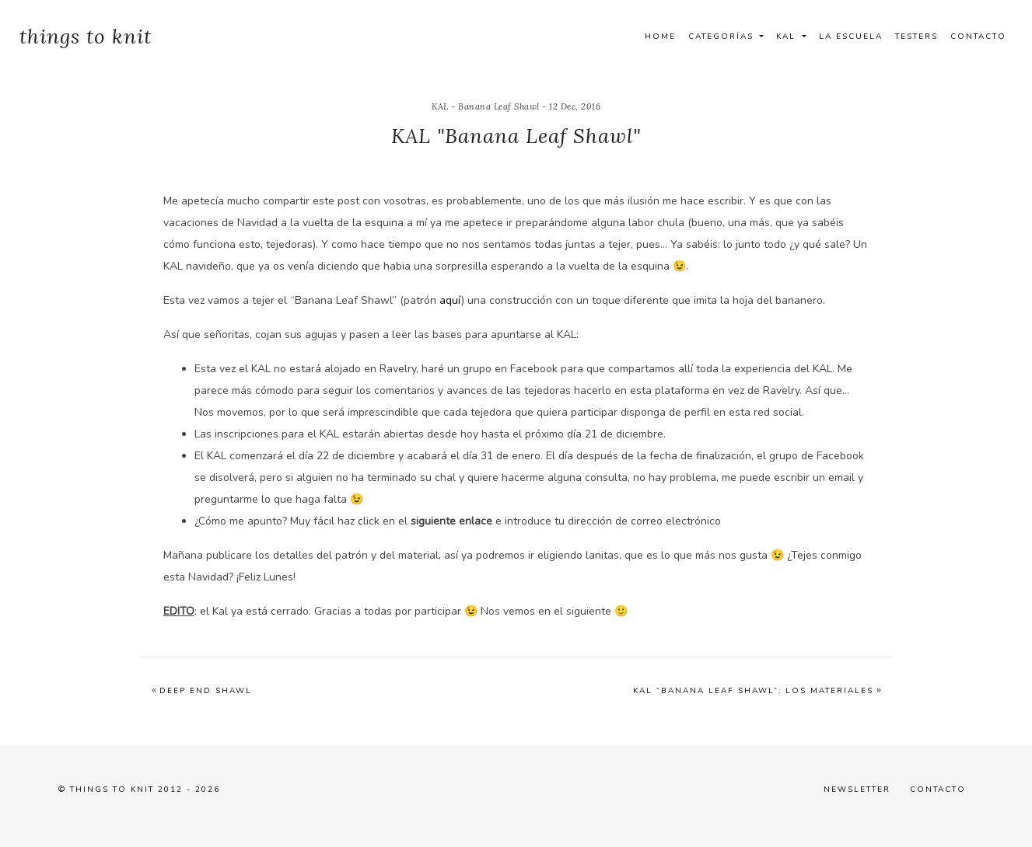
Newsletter (857, 789)
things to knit (85, 36)
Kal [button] (787, 36)
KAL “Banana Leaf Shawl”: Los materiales (753, 690)
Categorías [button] (722, 36)
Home (660, 36)
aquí (450, 300)
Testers (916, 36)
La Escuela (851, 36)
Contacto (978, 36)
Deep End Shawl (205, 690)
